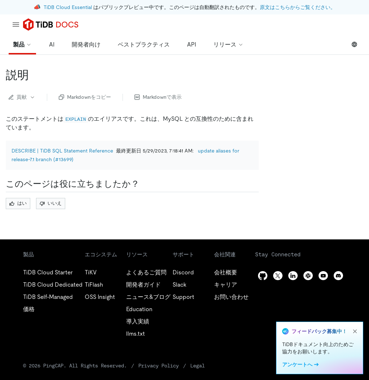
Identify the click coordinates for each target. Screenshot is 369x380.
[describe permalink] (34, 75)
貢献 (22, 97)
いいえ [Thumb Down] (51, 203)
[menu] (16, 24)
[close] (355, 331)
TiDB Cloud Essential (68, 7)
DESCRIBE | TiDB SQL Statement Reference (62, 151)
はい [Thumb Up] (18, 203)
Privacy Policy (158, 365)
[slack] (308, 275)
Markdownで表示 (158, 97)
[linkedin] (293, 275)
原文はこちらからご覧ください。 (297, 7)
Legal (197, 365)
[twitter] (277, 275)
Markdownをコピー (85, 97)
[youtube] (323, 275)
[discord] (338, 275)
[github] (262, 275)
